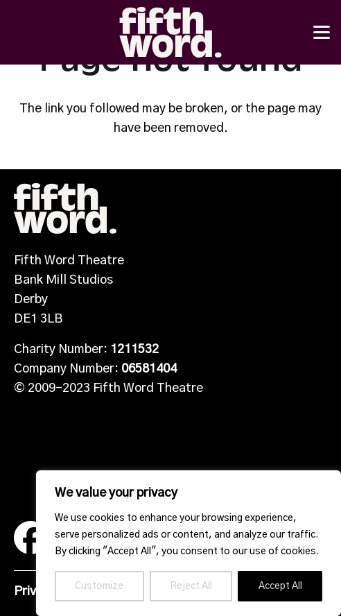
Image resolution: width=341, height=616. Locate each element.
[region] (188, 543)
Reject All (191, 586)
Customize (99, 586)
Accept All (280, 586)
